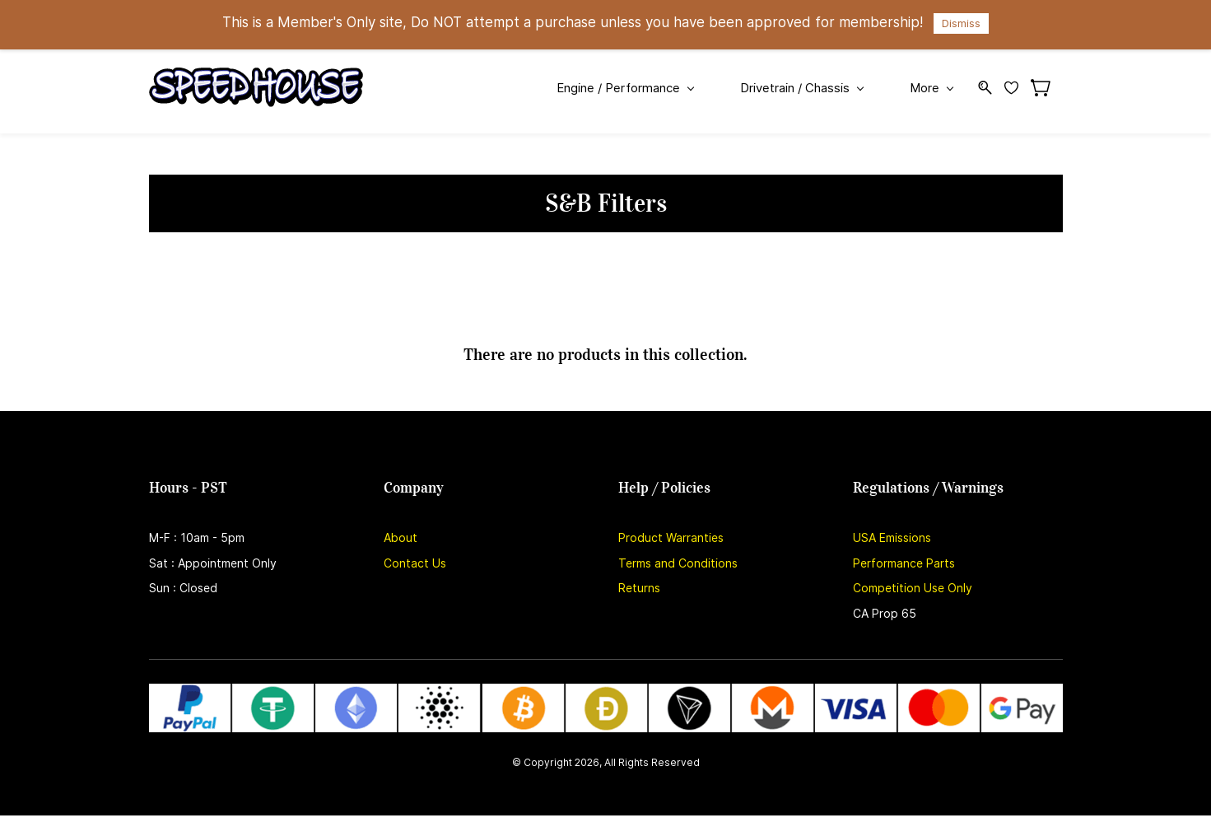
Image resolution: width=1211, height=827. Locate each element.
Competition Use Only (912, 588)
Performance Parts (904, 563)
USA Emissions (892, 537)
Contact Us (415, 563)
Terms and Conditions (678, 563)
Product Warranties (671, 537)
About (400, 537)
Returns (639, 588)
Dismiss (961, 23)
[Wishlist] (1017, 87)
